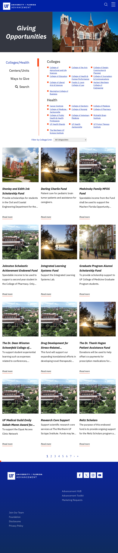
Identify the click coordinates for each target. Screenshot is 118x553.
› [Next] (74, 456)
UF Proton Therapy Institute (101, 125)
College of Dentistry (80, 106)
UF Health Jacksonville (77, 125)
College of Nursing (79, 109)
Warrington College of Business (59, 92)
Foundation (15, 516)
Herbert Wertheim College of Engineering (101, 85)
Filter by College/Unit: (41, 139)
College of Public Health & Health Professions (57, 118)
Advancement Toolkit (73, 495)
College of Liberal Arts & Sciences (57, 83)
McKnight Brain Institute (99, 116)
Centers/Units (19, 70)
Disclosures (15, 521)
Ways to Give (19, 78)
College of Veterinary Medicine (80, 116)
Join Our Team (16, 512)
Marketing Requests (72, 500)
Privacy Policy (16, 525)
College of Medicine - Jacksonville (58, 110)
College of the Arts (79, 67)
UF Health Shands (57, 124)
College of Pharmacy (102, 109)
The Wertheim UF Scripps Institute (57, 131)
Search (22, 87)
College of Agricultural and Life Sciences (58, 70)
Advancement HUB (71, 491)
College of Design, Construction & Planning (101, 70)
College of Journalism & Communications (102, 77)
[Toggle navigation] (113, 4)
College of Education (58, 76)
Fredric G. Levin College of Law (78, 83)
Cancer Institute (56, 106)
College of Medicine (101, 106)
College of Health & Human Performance (80, 77)
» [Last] (77, 456)
